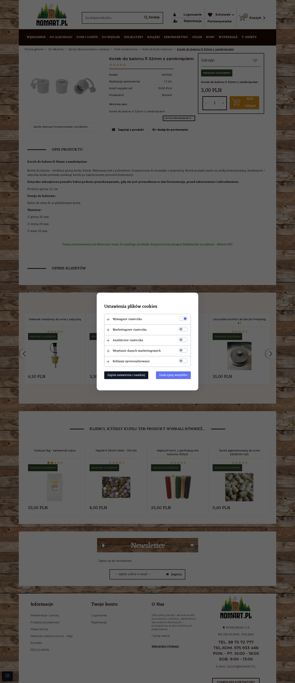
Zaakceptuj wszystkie (173, 375)
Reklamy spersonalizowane (131, 361)
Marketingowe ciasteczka (130, 329)
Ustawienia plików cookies (130, 306)
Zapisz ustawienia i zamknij (126, 375)
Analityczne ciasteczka (128, 340)
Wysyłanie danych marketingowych (137, 351)
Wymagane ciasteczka (127, 319)
